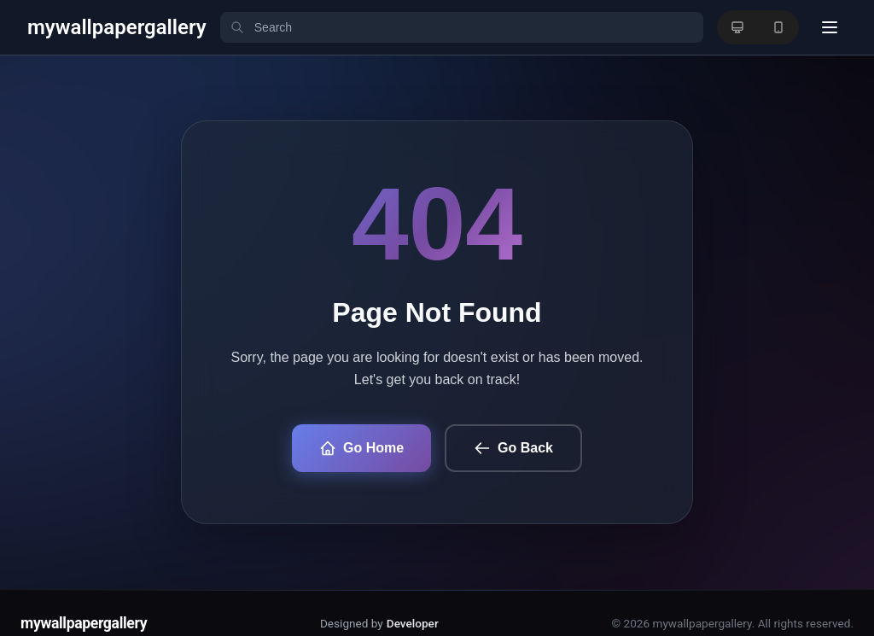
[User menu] (830, 27)
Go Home (361, 448)
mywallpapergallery (83, 623)
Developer (413, 623)
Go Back (513, 448)
